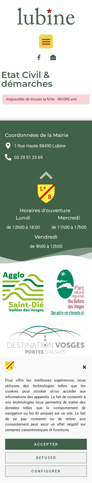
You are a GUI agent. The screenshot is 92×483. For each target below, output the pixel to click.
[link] (46, 16)
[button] (84, 367)
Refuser (46, 458)
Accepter (46, 444)
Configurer (46, 471)
